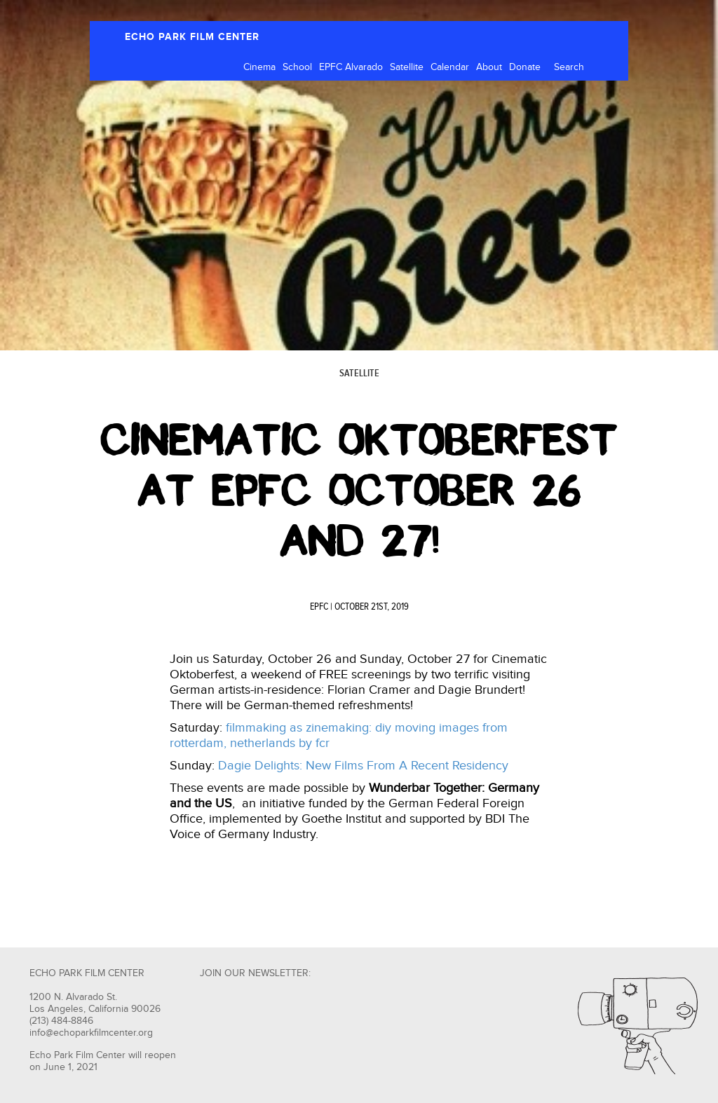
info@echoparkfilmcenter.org (91, 1033)
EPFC (319, 606)
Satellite (407, 67)
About (489, 67)
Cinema (259, 67)
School (297, 67)
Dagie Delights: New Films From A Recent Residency (363, 765)
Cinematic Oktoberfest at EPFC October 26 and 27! (359, 491)
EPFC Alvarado (351, 67)
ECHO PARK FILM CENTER (192, 37)
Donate (525, 67)
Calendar (450, 67)
